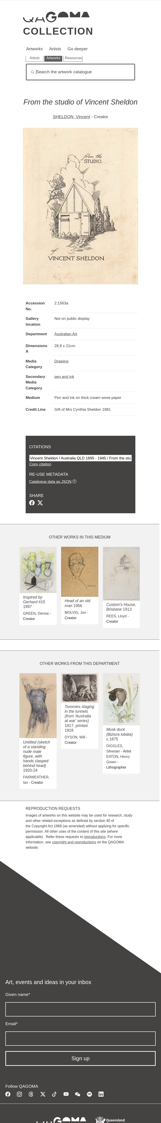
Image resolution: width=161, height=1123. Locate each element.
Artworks (34, 48)
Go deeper (78, 48)
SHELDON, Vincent (71, 116)
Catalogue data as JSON (50, 481)
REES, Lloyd (116, 616)
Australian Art (65, 334)
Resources (73, 58)
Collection (58, 31)
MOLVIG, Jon (75, 612)
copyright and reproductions (74, 842)
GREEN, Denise (36, 613)
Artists (55, 48)
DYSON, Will (75, 737)
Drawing (61, 361)
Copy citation (40, 464)
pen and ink (64, 376)
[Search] (80, 72)
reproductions (94, 837)
